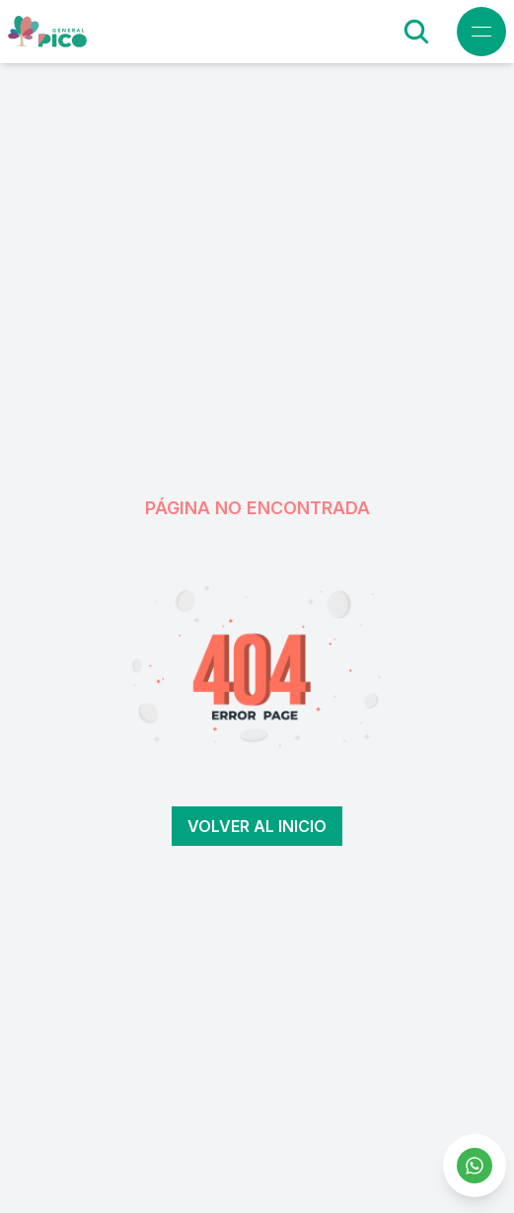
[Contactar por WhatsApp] (474, 1165)
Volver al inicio (257, 826)
